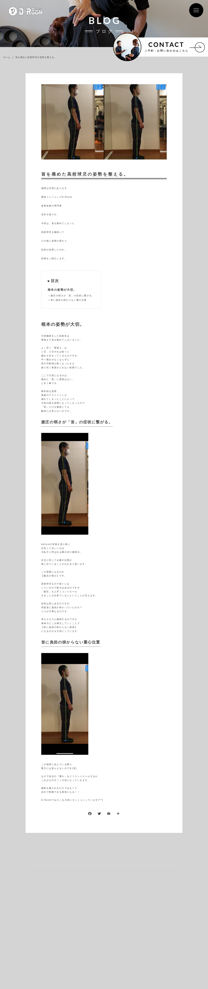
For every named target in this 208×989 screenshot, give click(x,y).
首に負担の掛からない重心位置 (69, 300)
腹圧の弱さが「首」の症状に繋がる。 (72, 295)
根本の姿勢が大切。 (62, 289)
